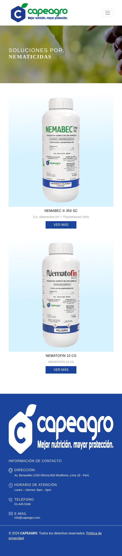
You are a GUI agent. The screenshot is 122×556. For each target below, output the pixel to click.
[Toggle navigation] (107, 13)
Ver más (61, 225)
